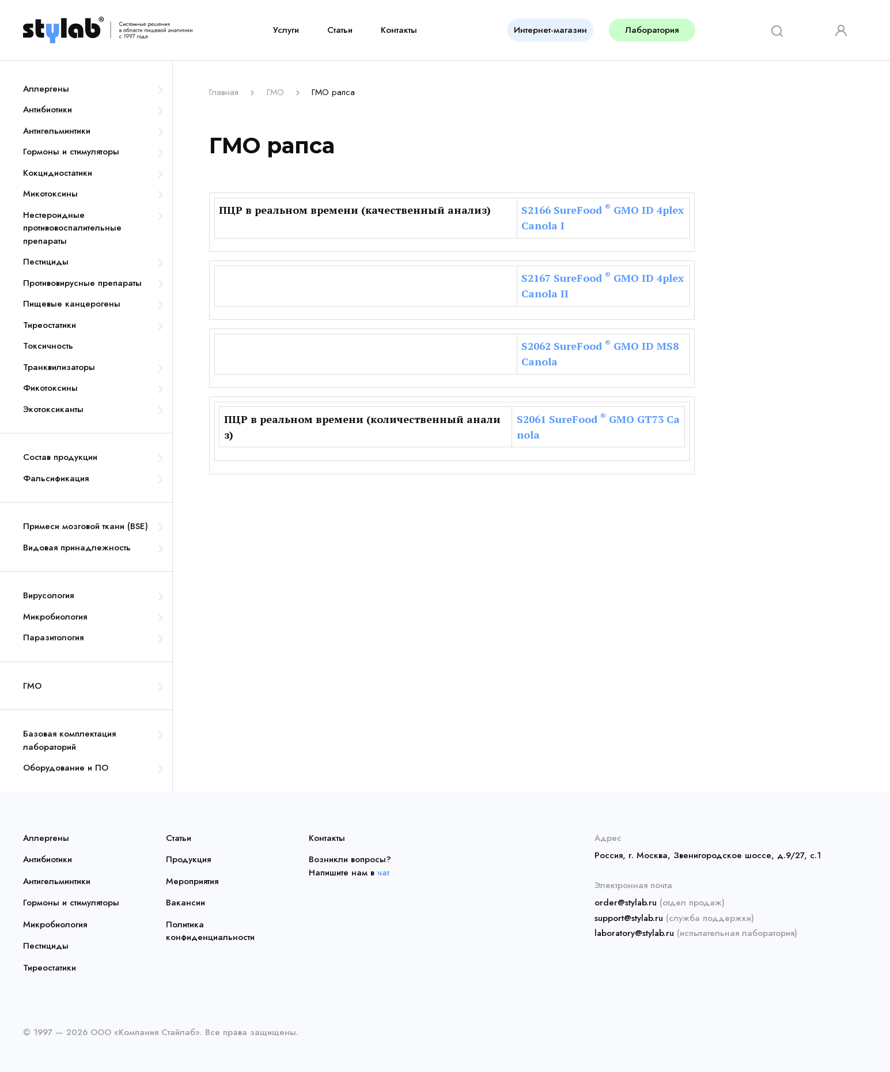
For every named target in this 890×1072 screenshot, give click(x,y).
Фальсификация (56, 478)
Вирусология (48, 595)
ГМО (32, 686)
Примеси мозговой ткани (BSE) (85, 526)
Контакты (399, 30)
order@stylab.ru (625, 902)
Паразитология (53, 637)
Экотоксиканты (53, 409)
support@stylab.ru (628, 918)
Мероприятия (192, 881)
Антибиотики (47, 109)
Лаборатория (652, 30)
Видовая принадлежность (77, 547)
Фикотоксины (50, 388)
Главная (223, 92)
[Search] (773, 29)
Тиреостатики (49, 325)
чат (383, 872)
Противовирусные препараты (82, 283)
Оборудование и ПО (65, 767)
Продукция (188, 859)
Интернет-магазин (550, 30)
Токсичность (48, 345)
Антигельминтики (56, 130)
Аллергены (46, 88)
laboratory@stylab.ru (634, 933)
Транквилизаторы (59, 367)
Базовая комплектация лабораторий (69, 740)
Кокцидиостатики (57, 173)
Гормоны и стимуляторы (71, 151)
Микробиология (55, 616)
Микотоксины (50, 193)
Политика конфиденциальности (210, 931)
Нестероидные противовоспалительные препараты (72, 228)
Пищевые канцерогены (71, 303)
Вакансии (185, 902)
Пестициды (46, 261)
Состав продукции (60, 457)
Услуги (286, 30)
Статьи (340, 30)
